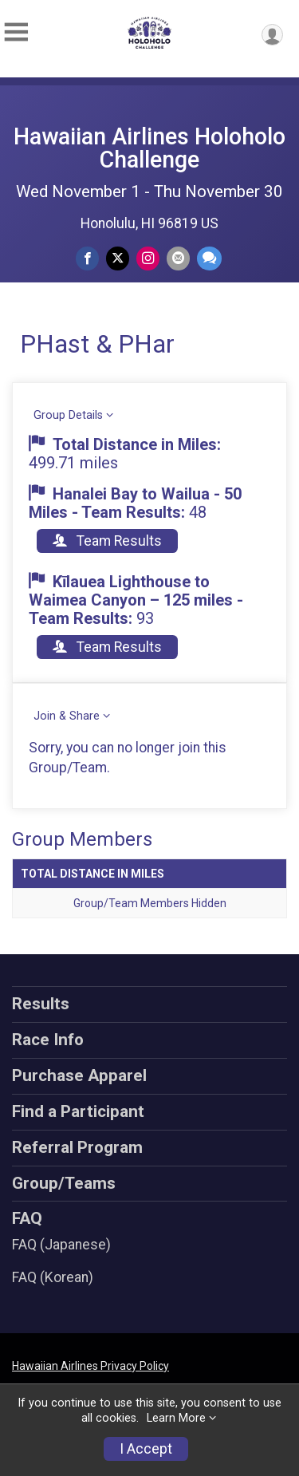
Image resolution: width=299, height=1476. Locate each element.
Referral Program (77, 1147)
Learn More (176, 1418)
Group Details (68, 415)
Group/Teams (64, 1183)
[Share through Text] (209, 258)
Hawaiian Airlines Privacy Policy (90, 1366)
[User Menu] (272, 34)
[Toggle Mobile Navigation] (16, 32)
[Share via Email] (178, 258)
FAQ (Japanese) (61, 1245)
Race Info (48, 1039)
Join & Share (66, 716)
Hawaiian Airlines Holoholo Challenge (149, 148)
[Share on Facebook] (87, 258)
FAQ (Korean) (52, 1277)
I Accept (146, 1449)
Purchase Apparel (79, 1075)
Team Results (107, 541)
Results (40, 1003)
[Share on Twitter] (117, 258)
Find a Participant (78, 1111)
